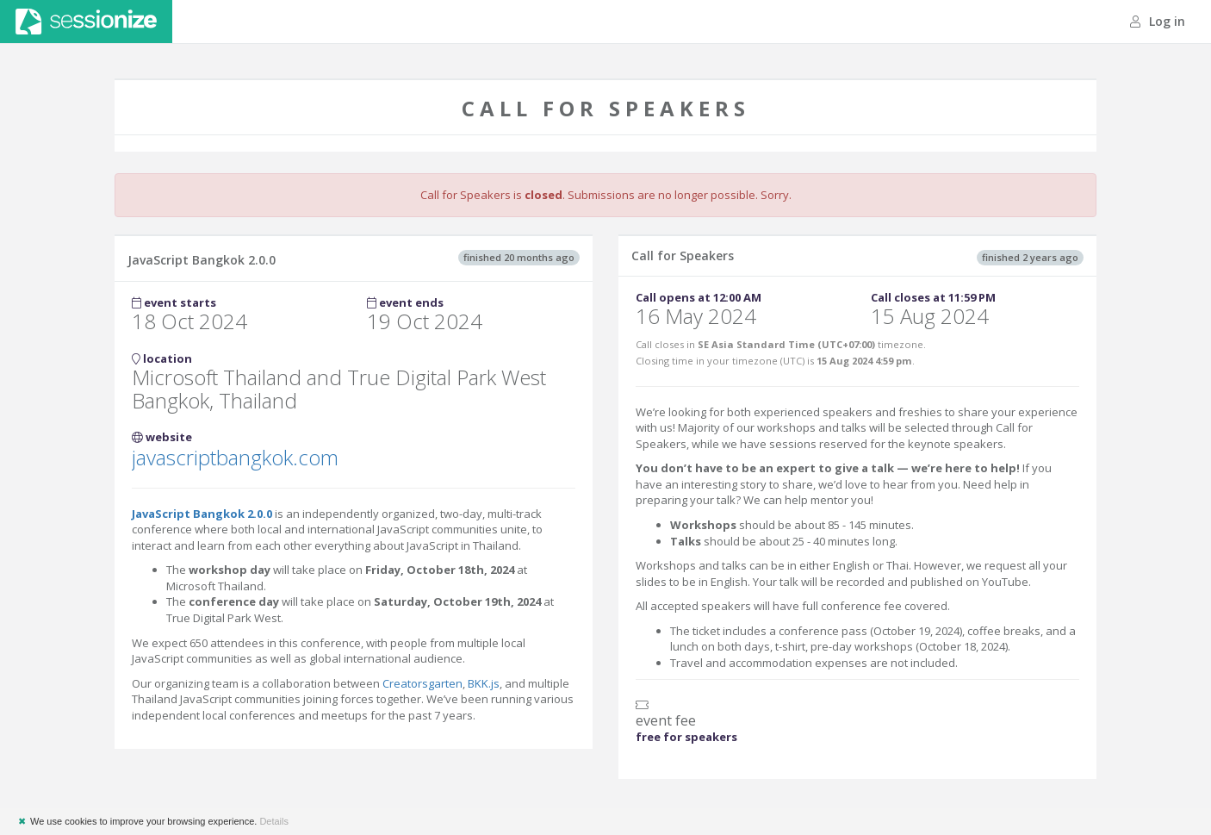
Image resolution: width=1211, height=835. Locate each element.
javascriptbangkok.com (235, 457)
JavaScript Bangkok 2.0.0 (202, 513)
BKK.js (484, 683)
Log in (1157, 21)
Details (274, 821)
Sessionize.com (86, 21)
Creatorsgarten (422, 683)
